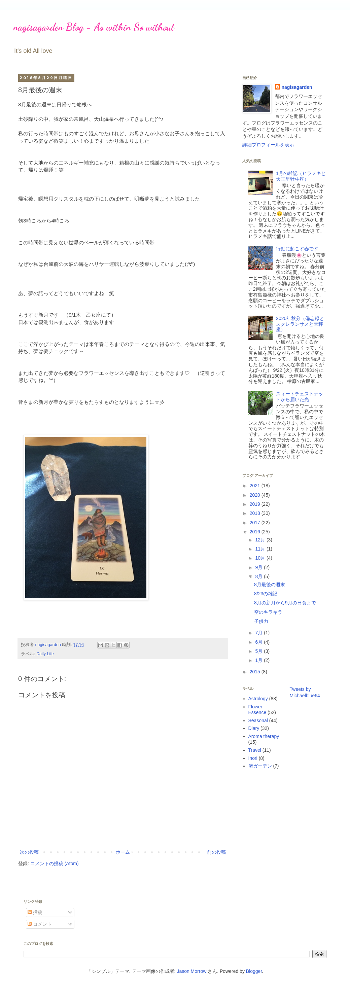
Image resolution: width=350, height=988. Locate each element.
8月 (259, 576)
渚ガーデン (260, 766)
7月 (259, 632)
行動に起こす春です (297, 248)
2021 (255, 485)
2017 (255, 522)
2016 (255, 531)
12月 (260, 539)
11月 (260, 549)
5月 (259, 651)
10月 (260, 558)
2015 (255, 671)
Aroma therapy (263, 736)
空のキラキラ (268, 612)
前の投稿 (216, 852)
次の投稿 (29, 852)
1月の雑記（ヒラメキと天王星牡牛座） (301, 176)
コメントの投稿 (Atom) (54, 863)
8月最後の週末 (269, 584)
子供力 (261, 621)
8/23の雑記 (265, 593)
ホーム (123, 852)
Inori (252, 758)
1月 (259, 660)
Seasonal (258, 720)
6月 (259, 642)
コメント (40, 924)
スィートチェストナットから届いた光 (299, 396)
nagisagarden (297, 87)
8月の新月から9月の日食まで (285, 602)
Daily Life (45, 653)
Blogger (254, 971)
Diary (253, 728)
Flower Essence (257, 709)
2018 (255, 513)
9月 (259, 567)
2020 (255, 495)
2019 (255, 504)
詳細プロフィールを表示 (268, 144)
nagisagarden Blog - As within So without (93, 27)
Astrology (258, 698)
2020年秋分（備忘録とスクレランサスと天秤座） (300, 324)
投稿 (35, 912)
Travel (254, 750)
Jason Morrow (191, 971)
